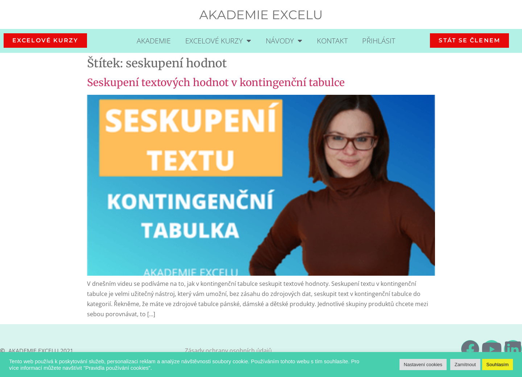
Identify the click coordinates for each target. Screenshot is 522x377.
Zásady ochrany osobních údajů (228, 351)
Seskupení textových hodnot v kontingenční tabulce (216, 82)
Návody (284, 41)
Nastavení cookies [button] (423, 364)
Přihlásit (378, 41)
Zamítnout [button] (465, 364)
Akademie (154, 41)
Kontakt (332, 41)
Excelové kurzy (218, 41)
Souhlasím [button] (497, 364)
